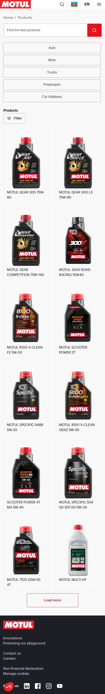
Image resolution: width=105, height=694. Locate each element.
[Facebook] (38, 686)
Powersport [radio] (52, 84)
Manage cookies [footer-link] (16, 673)
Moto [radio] (52, 60)
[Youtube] (60, 686)
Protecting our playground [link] (24, 643)
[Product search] (62, 4)
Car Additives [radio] (52, 97)
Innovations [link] (12, 638)
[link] (26, 187)
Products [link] (25, 17)
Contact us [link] (12, 653)
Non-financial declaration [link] (23, 668)
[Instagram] (49, 686)
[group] (52, 72)
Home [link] (8, 17)
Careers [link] (9, 658)
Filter (14, 118)
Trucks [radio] (52, 72)
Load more (52, 600)
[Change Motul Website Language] (87, 4)
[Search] (94, 30)
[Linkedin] (27, 686)
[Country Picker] (74, 4)
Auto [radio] (51, 48)
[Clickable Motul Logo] (15, 4)
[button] (9, 687)
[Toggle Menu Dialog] (99, 4)
